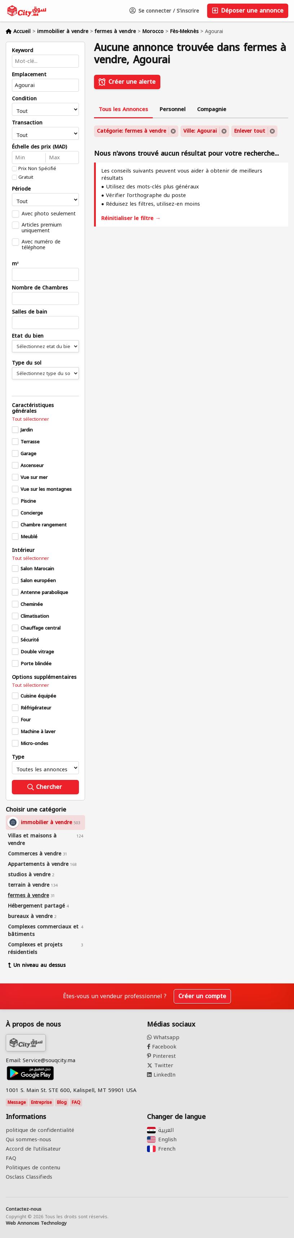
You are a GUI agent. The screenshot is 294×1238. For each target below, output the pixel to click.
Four (26, 719)
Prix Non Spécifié (37, 168)
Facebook (162, 1046)
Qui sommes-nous (28, 1139)
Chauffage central (41, 628)
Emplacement (29, 75)
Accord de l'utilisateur (33, 1149)
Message (17, 1102)
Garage (28, 453)
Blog (62, 1102)
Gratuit (25, 177)
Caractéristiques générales (33, 408)
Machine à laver (38, 731)
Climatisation (35, 616)
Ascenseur (32, 465)
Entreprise (41, 1102)
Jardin (27, 430)
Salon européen (38, 580)
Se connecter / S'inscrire (164, 11)
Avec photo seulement (49, 213)
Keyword (22, 51)
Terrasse (30, 442)
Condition (24, 99)
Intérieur (23, 550)
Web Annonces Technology (36, 1223)
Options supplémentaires (44, 677)
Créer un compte (202, 996)
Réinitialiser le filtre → (131, 218)
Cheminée (32, 604)
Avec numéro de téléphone (41, 244)
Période (21, 189)
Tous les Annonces (123, 109)
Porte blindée (36, 663)
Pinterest (161, 1056)
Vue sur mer (34, 477)
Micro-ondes (34, 743)
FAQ (76, 1102)
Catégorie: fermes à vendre (131, 131)
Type (18, 757)
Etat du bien (28, 336)
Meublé (29, 536)
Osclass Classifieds (29, 1177)
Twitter (160, 1065)
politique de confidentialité (40, 1130)
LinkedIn (161, 1075)
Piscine (28, 501)
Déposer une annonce (248, 10)
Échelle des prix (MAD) (39, 147)
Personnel (173, 109)
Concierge (32, 513)
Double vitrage (37, 651)
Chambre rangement (44, 525)
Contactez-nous (23, 1209)
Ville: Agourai (200, 131)
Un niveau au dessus (37, 965)
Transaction (27, 123)
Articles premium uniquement (42, 227)
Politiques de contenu (33, 1167)
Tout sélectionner (30, 419)
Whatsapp (163, 1037)
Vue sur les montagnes (46, 489)
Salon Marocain (37, 568)
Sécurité (30, 640)
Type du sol (26, 363)
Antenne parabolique (44, 592)
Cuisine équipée (38, 696)
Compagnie (211, 109)
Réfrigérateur (36, 708)
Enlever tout (249, 131)
